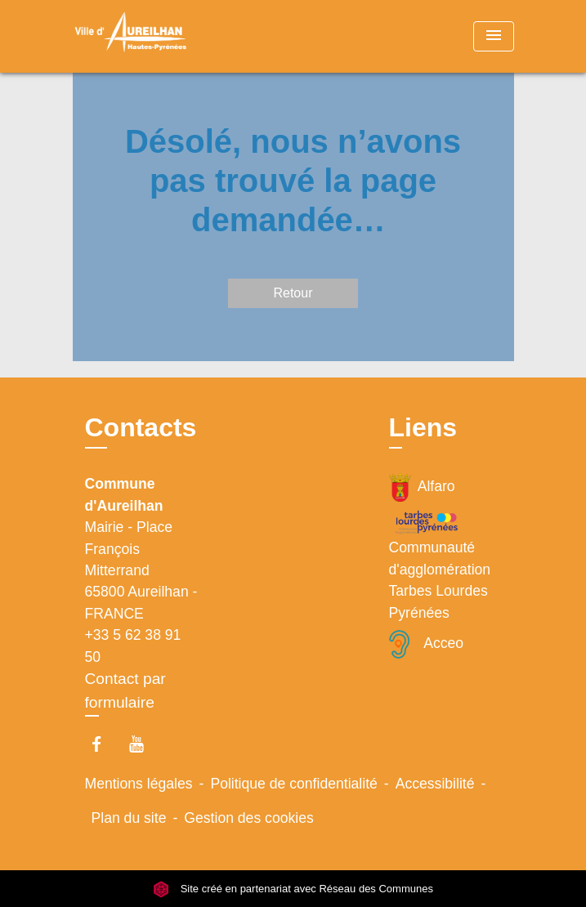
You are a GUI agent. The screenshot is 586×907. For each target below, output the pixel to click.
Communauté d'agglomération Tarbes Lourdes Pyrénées (440, 564)
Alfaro (422, 487)
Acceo (426, 644)
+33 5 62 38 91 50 (133, 645)
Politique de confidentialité (293, 783)
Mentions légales (139, 783)
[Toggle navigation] (493, 36)
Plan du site (129, 818)
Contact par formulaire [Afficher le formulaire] (125, 690)
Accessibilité (435, 783)
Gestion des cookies (248, 818)
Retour (292, 293)
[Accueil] (134, 36)
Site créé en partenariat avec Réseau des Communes (293, 888)
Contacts (141, 427)
